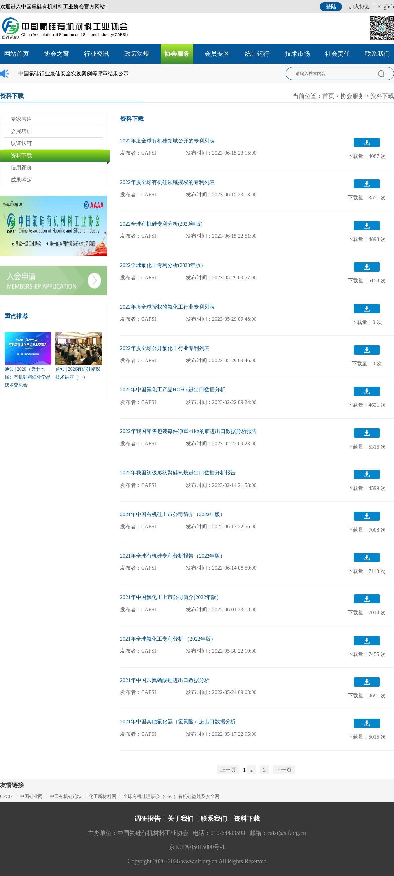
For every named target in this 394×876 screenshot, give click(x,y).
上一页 (228, 770)
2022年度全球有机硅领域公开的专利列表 (167, 140)
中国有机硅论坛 (66, 796)
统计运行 (257, 53)
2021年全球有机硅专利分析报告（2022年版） (172, 555)
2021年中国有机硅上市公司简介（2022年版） (172, 514)
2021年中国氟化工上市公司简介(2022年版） (171, 597)
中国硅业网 (31, 796)
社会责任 (337, 53)
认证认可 (21, 143)
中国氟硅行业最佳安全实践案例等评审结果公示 (73, 73)
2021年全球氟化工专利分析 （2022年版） (168, 639)
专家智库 (21, 119)
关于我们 (180, 818)
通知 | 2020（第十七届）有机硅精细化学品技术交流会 (28, 377)
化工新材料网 (102, 796)
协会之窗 (56, 53)
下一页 (284, 770)
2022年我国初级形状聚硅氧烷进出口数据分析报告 (178, 472)
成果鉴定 (21, 180)
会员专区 (217, 53)
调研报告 (147, 818)
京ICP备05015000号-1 (197, 847)
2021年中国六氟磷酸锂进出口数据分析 (164, 680)
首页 (328, 96)
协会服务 (176, 53)
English (386, 6)
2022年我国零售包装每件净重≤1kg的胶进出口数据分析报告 (188, 431)
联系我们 (377, 53)
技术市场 (297, 53)
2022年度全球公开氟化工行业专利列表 (164, 348)
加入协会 (359, 6)
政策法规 (136, 53)
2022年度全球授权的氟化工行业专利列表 (167, 307)
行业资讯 (96, 53)
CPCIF (6, 796)
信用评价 (21, 167)
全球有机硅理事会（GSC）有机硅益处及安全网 (171, 796)
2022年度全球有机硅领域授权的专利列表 (167, 182)
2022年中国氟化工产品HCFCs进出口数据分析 (172, 389)
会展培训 (21, 131)
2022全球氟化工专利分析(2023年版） (163, 265)
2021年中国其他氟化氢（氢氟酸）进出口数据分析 (178, 721)
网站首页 (16, 53)
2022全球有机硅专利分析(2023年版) (161, 224)
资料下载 (382, 96)
